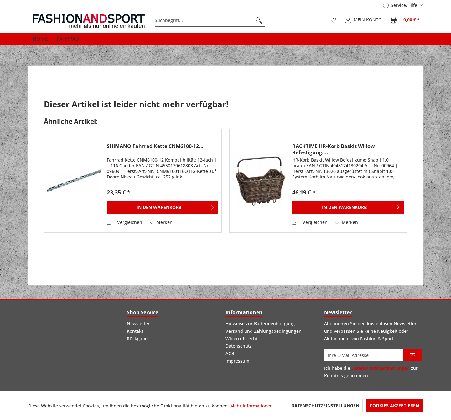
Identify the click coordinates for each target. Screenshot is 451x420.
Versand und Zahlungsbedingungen (264, 331)
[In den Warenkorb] (162, 207)
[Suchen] (258, 20)
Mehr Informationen (251, 406)
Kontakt (135, 331)
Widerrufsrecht (241, 339)
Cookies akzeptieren (394, 405)
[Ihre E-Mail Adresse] (363, 355)
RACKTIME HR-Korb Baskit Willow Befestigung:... (333, 149)
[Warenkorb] (405, 20)
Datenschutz (239, 346)
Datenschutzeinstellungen (325, 405)
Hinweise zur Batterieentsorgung (260, 324)
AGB (230, 353)
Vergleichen (124, 222)
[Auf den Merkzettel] (161, 222)
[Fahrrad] (68, 39)
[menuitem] (210, 20)
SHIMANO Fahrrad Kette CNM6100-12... (155, 146)
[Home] (40, 39)
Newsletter (138, 324)
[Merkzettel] (334, 20)
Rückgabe (137, 339)
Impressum (237, 361)
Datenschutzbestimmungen (380, 368)
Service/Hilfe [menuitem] (400, 5)
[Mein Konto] (363, 20)
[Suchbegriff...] (210, 20)
